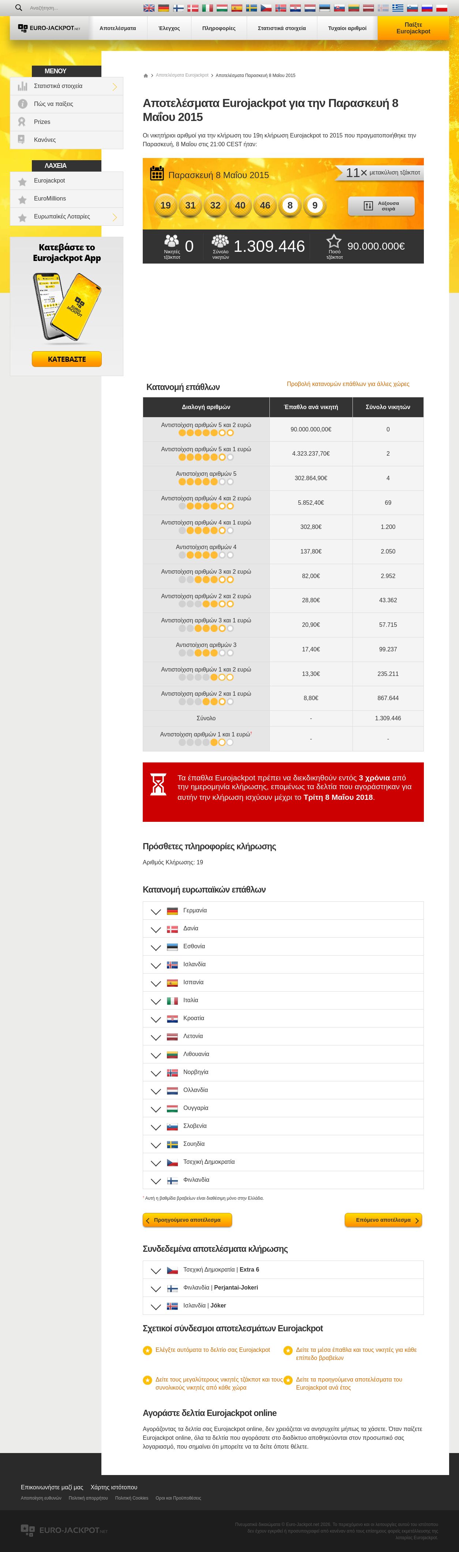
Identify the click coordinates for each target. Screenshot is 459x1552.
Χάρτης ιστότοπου (113, 1487)
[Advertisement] (283, 326)
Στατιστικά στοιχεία (58, 86)
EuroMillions (50, 198)
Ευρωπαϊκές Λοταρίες (62, 216)
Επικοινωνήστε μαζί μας (52, 1487)
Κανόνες (45, 140)
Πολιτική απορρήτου (88, 1498)
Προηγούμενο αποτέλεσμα (187, 1220)
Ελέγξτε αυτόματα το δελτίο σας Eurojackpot (213, 1350)
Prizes (42, 122)
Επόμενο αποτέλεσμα (383, 1220)
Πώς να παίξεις (53, 104)
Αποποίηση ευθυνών (41, 1498)
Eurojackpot (49, 180)
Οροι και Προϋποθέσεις (178, 1498)
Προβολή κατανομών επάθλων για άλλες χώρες (348, 384)
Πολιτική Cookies (132, 1498)
